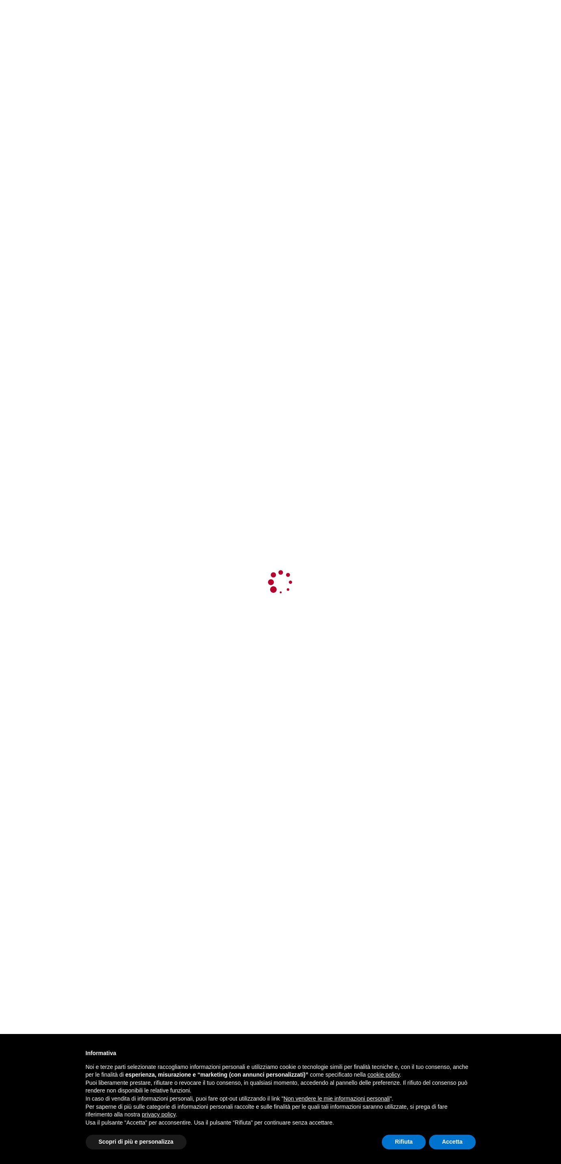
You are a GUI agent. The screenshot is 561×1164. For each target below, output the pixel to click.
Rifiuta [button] (404, 1141)
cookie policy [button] (384, 1074)
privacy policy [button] (158, 1114)
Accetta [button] (452, 1141)
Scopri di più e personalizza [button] (136, 1141)
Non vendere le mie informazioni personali (337, 1098)
